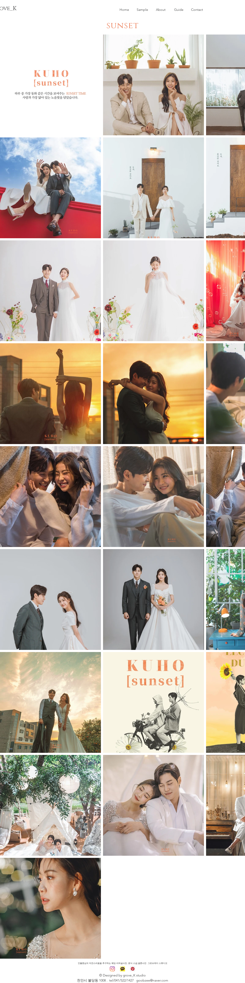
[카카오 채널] (122, 968)
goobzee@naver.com (152, 980)
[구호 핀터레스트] (132, 968)
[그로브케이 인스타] (112, 968)
